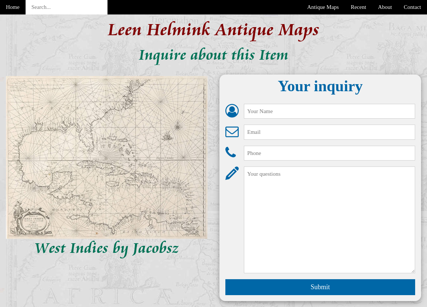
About (385, 7)
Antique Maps (323, 7)
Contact (412, 7)
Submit (320, 287)
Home (13, 7)
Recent (358, 7)
